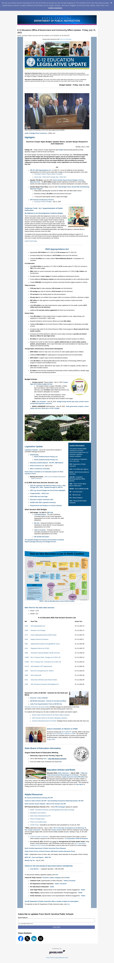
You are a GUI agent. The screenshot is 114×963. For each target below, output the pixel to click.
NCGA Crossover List (37, 465)
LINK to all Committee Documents (54, 477)
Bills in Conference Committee (40, 469)
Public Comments (36, 478)
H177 (26, 635)
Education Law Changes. (38, 630)
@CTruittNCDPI (66, 732)
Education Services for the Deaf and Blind (37, 707)
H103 (26, 626)
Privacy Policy (50, 957)
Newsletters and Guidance (38, 813)
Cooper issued (56, 830)
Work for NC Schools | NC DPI (56, 804)
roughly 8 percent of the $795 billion (73, 777)
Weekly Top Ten (30, 860)
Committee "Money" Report (42, 174)
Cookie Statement (55, 8)
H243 (26, 639)
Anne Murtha (34, 869)
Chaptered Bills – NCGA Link (39, 493)
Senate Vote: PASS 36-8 (58, 177)
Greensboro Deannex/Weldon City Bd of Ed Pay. (45, 653)
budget (61, 150)
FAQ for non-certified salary (38, 822)
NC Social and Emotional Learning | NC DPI (39, 798)
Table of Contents (57, 174)
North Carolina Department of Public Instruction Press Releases (45, 848)
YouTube (67, 877)
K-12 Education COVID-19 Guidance (76, 838)
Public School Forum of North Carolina (37, 851)
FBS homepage (60, 807)
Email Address (23, 917)
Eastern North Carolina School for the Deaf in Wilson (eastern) (51, 715)
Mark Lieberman (63, 773)
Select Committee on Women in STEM (62, 729)
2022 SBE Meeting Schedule (57, 758)
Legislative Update (34, 446)
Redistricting (34, 455)
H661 (26, 644)
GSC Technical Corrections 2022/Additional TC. (45, 684)
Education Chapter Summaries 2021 (41, 499)
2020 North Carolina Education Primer (63, 851)
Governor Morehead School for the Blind (44, 721)
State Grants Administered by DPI (40, 816)
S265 (26, 671)
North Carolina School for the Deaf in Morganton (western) (49, 718)
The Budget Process (49, 541)
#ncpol (27, 241)
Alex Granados (41, 401)
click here (76, 461)
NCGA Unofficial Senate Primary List (46, 459)
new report (79, 784)
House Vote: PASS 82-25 (42, 177)
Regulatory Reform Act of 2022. (40, 648)
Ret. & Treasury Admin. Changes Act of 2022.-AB (45, 657)
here (45, 758)
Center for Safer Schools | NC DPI (35, 801)
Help (66, 957)
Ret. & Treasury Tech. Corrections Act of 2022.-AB (46, 662)
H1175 (27, 666)
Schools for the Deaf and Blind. (56, 701)
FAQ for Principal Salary (37, 819)
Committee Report (40, 514)
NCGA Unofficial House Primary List (46, 456)
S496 (26, 675)
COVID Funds (34, 825)
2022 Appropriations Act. (43, 170)
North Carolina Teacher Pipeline (35, 804)
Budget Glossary (36, 541)
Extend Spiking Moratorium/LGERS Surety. (44, 635)
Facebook (45, 877)
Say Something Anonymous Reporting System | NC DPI (65, 801)
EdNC (26, 854)
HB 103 (32, 170)
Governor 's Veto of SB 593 (39, 698)
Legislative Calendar (31, 450)
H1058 (27, 662)
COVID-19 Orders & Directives (39, 836)
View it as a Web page (65, 39)
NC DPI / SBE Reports (56, 463)
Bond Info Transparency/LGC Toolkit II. (42, 671)
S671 (26, 680)
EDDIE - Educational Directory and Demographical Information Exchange (52, 810)
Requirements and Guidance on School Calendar (46, 505)
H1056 (27, 657)
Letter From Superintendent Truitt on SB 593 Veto (46, 704)
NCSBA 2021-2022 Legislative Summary (43, 502)
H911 (26, 648)
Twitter (51, 877)
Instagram (58, 877)
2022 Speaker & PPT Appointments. (41, 666)
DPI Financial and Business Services (42, 200)
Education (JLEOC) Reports (39, 463)
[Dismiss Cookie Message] (111, 2)
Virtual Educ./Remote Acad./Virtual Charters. (44, 680)
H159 (26, 630)
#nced (31, 241)
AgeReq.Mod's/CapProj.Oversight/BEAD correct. (45, 644)
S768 (26, 684)
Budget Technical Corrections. (40, 639)
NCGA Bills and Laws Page (39, 496)
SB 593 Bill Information (37, 701)
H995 (26, 653)
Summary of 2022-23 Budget (43, 201)
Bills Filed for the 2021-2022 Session (39, 608)
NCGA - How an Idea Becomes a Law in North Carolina (57, 601)
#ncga (35, 241)
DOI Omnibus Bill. (36, 675)
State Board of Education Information (43, 748)
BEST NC (28, 857)
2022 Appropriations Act (57, 249)
